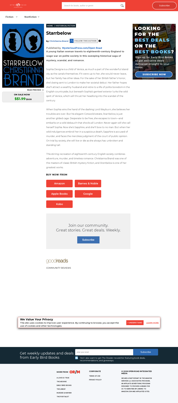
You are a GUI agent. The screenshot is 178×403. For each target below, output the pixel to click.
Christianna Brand (58, 41)
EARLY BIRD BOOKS (64, 385)
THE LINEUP (61, 389)
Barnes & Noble (88, 183)
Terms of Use (94, 376)
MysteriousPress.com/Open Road (82, 48)
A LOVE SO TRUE (63, 378)
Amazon (59, 183)
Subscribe (164, 5)
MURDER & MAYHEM (64, 393)
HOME (50, 26)
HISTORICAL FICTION (65, 26)
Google (88, 193)
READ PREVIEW (35, 90)
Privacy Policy (95, 380)
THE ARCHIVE (62, 382)
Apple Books (59, 193)
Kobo (59, 204)
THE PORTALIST (63, 397)
